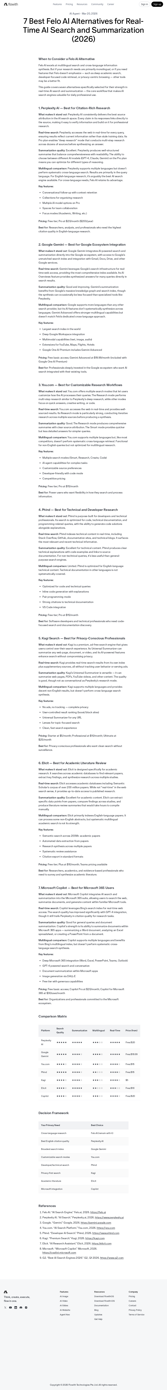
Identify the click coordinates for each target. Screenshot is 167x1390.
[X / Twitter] (5, 1307)
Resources (82, 4)
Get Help (98, 1319)
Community (97, 4)
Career (110, 4)
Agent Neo (65, 1314)
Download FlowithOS (104, 1296)
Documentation (101, 1305)
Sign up (157, 4)
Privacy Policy (135, 1310)
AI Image (64, 1296)
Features (57, 4)
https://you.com (106, 1227)
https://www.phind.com (105, 1233)
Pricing (69, 4)
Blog (96, 1310)
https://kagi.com (95, 1238)
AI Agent (74, 13)
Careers (132, 1301)
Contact (132, 1305)
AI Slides (64, 1305)
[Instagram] (26, 1307)
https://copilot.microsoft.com (59, 1252)
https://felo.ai (98, 1212)
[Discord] (21, 1307)
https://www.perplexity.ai (109, 1217)
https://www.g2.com (112, 1257)
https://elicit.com (101, 1243)
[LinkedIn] (15, 1307)
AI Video (64, 1301)
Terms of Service (136, 1314)
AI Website (65, 1310)
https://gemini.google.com (96, 1222)
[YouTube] (10, 1307)
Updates (98, 1314)
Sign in (144, 4)
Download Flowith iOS (104, 1301)
